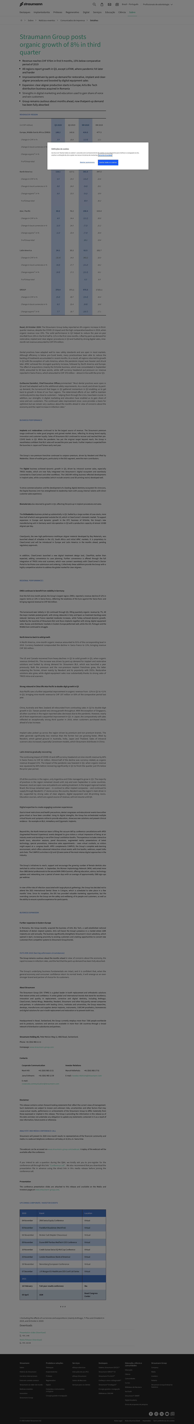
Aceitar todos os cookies (108, 162)
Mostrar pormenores (87, 162)
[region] (97, 156)
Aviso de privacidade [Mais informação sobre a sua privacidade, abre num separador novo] (105, 155)
